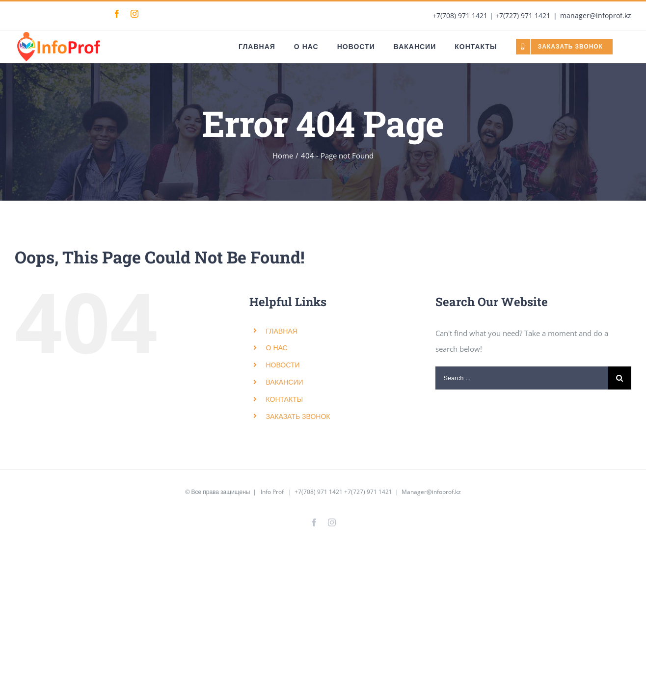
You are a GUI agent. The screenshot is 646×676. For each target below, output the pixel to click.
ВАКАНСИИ (284, 382)
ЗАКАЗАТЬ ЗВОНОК (298, 416)
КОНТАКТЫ (284, 399)
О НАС (277, 347)
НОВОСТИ (283, 364)
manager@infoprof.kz (595, 15)
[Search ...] (521, 378)
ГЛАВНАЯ (281, 331)
